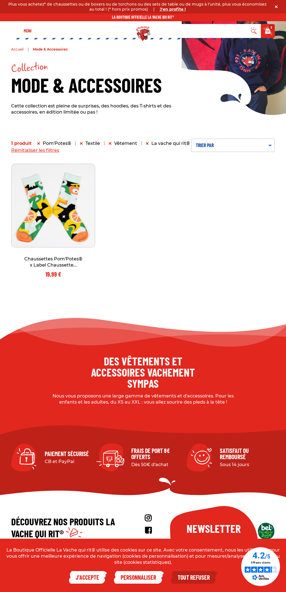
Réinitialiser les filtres (35, 150)
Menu (28, 30)
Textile (92, 143)
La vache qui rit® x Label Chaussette (193, 143)
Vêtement (125, 143)
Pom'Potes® (57, 143)
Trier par (233, 145)
